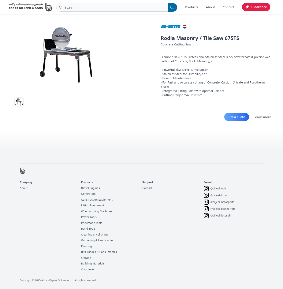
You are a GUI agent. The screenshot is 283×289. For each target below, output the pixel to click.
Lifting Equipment (92, 205)
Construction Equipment (97, 199)
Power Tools (89, 217)
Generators (88, 194)
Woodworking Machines (96, 211)
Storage (86, 258)
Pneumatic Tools (91, 223)
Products (191, 7)
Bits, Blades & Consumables (99, 252)
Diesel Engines (90, 188)
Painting (86, 246)
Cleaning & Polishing (94, 234)
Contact (228, 7)
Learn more (262, 117)
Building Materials (93, 263)
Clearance (87, 269)
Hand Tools (88, 228)
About (210, 7)
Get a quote (236, 117)
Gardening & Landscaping (98, 240)
